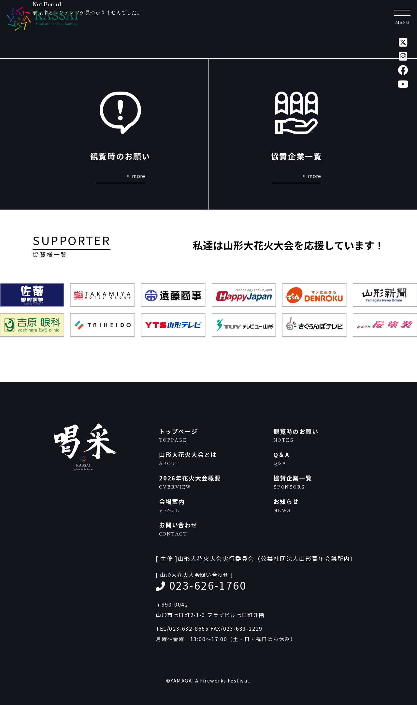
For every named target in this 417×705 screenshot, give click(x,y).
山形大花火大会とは (213, 458)
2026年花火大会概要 (213, 482)
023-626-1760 (208, 585)
